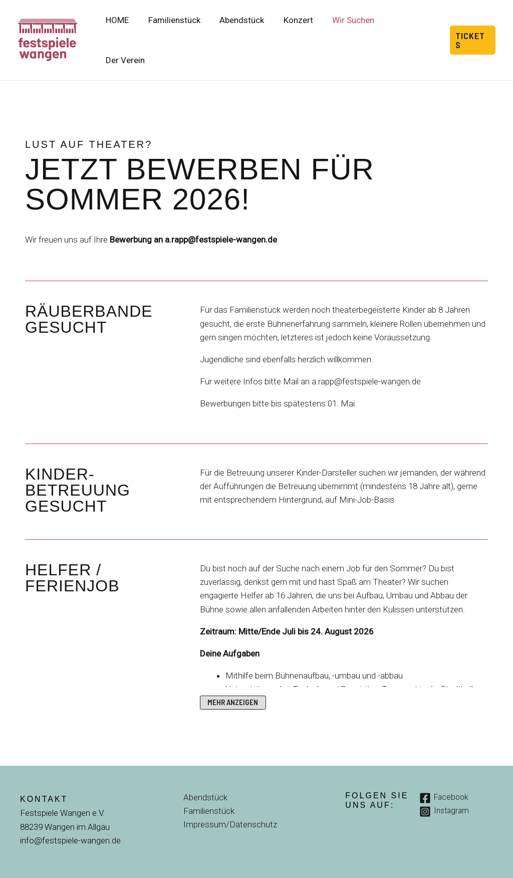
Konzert (301, 30)
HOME (126, 30)
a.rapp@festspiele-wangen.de (221, 220)
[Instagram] (445, 792)
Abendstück (246, 30)
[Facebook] (445, 778)
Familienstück (181, 30)
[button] (472, 30)
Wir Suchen (354, 30)
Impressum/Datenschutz (230, 805)
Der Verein (411, 30)
